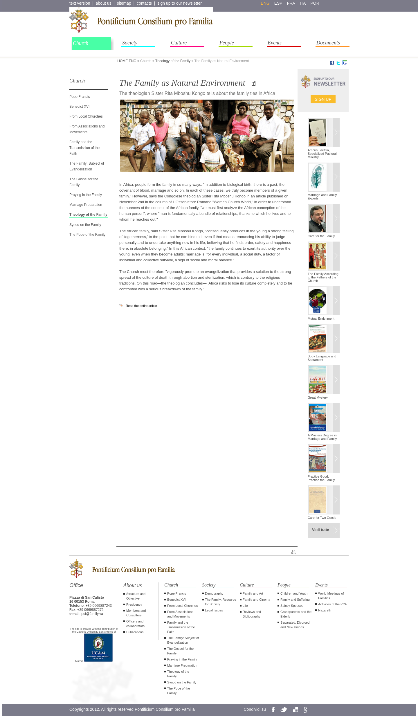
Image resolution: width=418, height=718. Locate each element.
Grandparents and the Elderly (295, 614)
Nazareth (324, 610)
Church (80, 43)
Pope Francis (79, 97)
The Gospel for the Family (180, 651)
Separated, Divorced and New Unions (294, 625)
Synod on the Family (85, 225)
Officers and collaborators (135, 624)
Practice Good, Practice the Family (321, 478)
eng (265, 3)
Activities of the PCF (332, 604)
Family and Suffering (295, 599)
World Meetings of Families (331, 596)
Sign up (323, 99)
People (226, 43)
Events (275, 43)
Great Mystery (318, 397)
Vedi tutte (320, 530)
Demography (214, 593)
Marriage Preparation (85, 205)
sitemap (124, 3)
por (314, 3)
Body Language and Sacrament (322, 357)
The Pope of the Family (87, 235)
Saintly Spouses (291, 605)
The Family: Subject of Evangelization (183, 640)
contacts (144, 3)
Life (245, 605)
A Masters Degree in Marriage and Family (322, 436)
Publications (134, 632)
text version (79, 3)
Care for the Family (321, 236)
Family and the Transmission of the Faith (84, 148)
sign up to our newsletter (179, 3)
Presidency (134, 604)
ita (303, 3)
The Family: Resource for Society (220, 602)
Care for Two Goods (322, 517)
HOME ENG (126, 61)
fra (291, 3)
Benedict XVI (79, 107)
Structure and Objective (135, 596)
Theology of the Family (172, 61)
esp (278, 3)
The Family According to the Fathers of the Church (323, 277)
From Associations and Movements (180, 614)
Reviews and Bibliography (252, 614)
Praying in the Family (85, 195)
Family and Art (253, 593)
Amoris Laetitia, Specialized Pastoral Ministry (322, 153)
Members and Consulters (136, 613)
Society (129, 43)
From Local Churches (86, 116)
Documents (328, 43)
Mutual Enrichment (321, 318)
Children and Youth (293, 593)
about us (103, 3)
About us (132, 585)
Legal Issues (214, 610)
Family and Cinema (256, 599)
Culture (179, 43)
